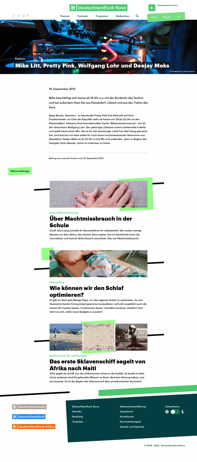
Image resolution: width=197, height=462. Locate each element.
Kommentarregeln (130, 421)
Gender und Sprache (132, 426)
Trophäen (77, 421)
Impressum (126, 411)
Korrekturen (127, 416)
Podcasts (82, 16)
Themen (65, 16)
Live (154, 17)
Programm (102, 16)
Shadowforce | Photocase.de (183, 71)
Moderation (122, 16)
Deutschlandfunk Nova (85, 406)
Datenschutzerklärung (133, 406)
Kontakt (76, 411)
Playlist (167, 17)
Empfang (77, 416)
